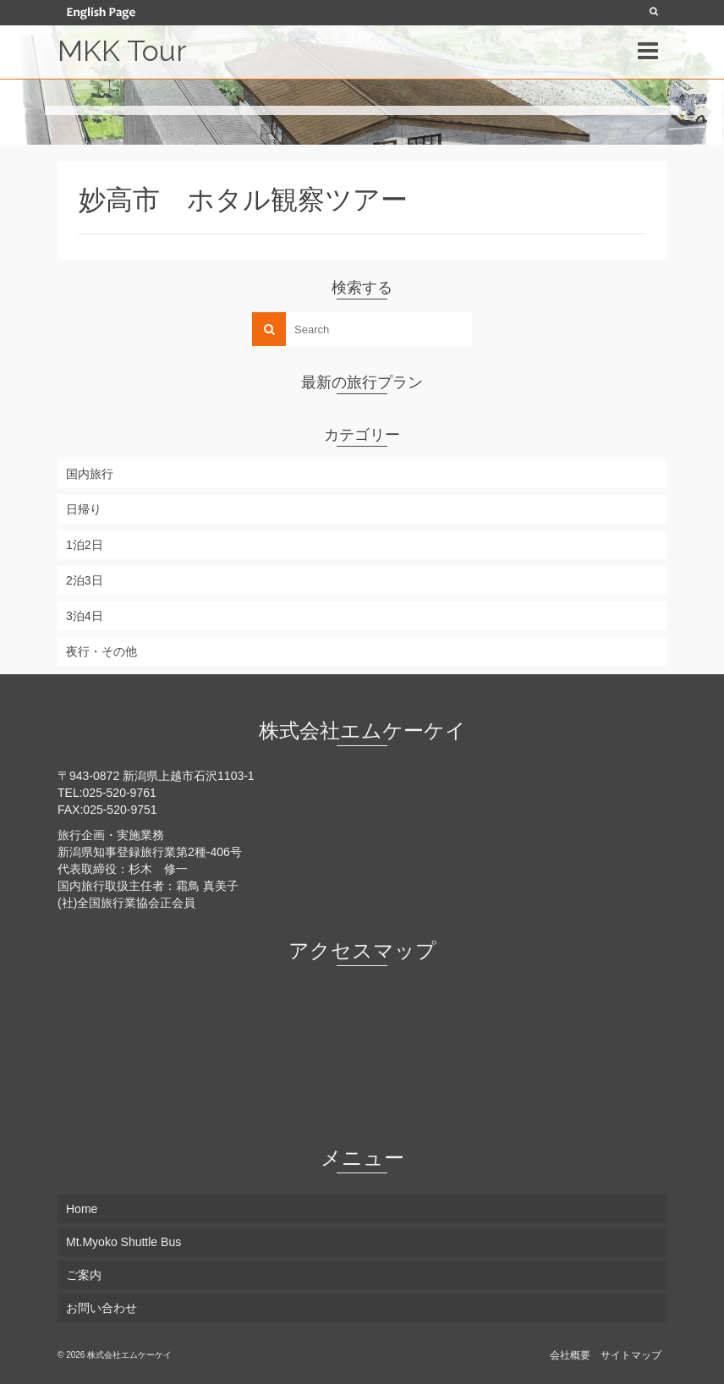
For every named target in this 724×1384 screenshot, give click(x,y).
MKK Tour (122, 51)
